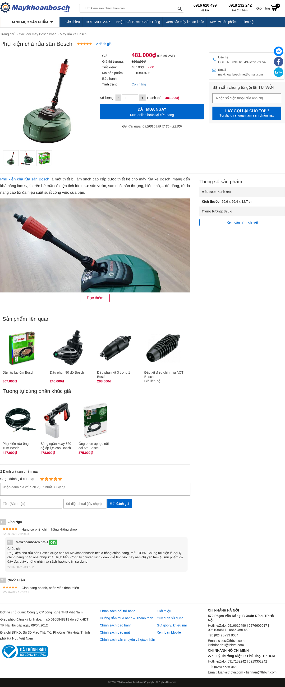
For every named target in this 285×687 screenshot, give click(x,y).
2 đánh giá (103, 44)
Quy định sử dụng (170, 618)
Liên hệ (248, 22)
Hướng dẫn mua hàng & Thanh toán (126, 618)
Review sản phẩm (223, 22)
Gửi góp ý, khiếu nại (172, 625)
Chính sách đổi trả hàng (117, 611)
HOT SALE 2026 (98, 22)
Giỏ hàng (268, 8)
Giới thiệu (72, 22)
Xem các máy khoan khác (185, 22)
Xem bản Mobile (169, 632)
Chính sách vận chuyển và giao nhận (127, 639)
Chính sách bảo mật (115, 632)
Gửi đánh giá (119, 503)
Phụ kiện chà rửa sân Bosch (24, 179)
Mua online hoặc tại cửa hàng (152, 111)
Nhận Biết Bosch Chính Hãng (138, 22)
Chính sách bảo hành (116, 625)
